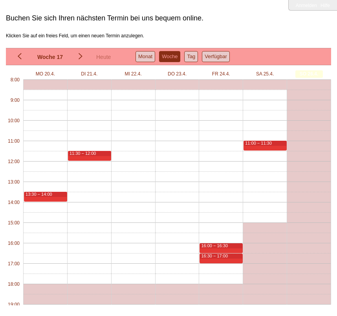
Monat (145, 56)
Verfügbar (216, 56)
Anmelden (306, 5)
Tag (191, 56)
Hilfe (325, 5)
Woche (170, 56)
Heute (103, 57)
